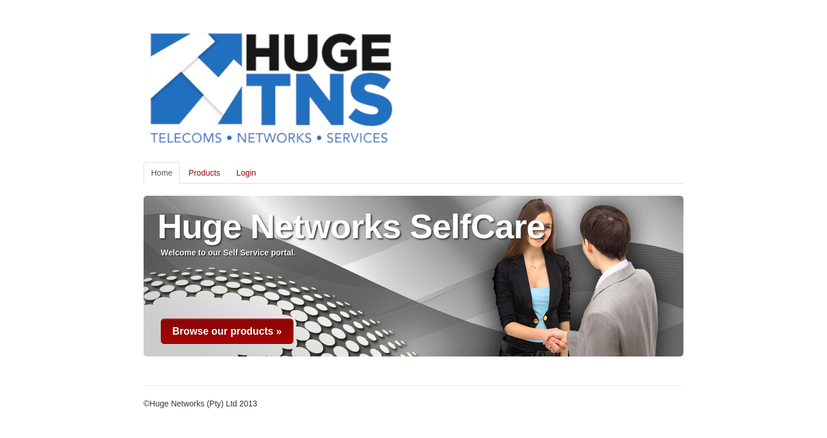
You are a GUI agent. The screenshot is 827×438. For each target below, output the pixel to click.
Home (161, 172)
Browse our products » (227, 331)
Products (204, 172)
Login (246, 172)
